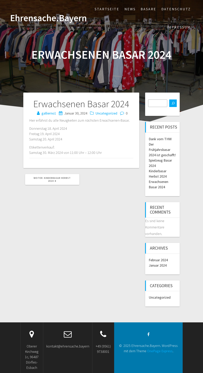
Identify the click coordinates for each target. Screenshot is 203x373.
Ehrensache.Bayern (48, 18)
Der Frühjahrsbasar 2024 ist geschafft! (162, 149)
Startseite (107, 9)
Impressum (179, 27)
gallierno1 (48, 113)
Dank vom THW (160, 139)
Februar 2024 (158, 260)
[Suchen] (173, 103)
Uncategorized (106, 113)
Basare (148, 9)
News (130, 9)
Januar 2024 (158, 265)
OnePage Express (160, 351)
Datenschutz (176, 9)
